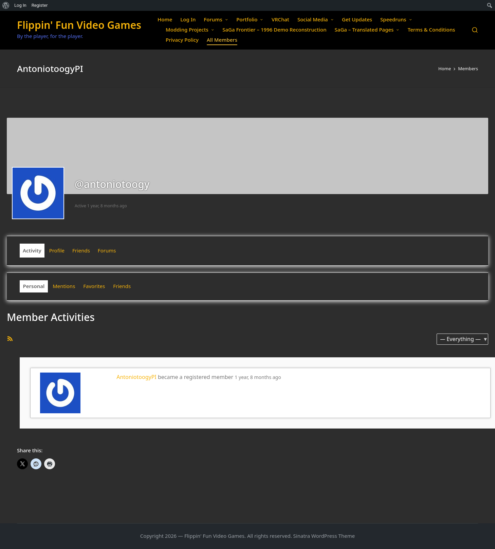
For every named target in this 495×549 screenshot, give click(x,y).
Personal (34, 286)
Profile (57, 250)
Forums (107, 250)
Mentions (64, 286)
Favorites (94, 286)
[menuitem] (6, 5)
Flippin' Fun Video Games (79, 25)
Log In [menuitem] (20, 5)
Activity (32, 250)
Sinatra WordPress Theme (324, 535)
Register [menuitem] (40, 5)
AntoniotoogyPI (136, 377)
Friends (81, 250)
